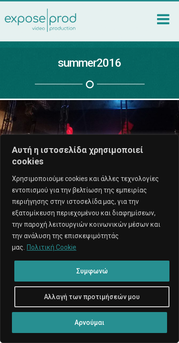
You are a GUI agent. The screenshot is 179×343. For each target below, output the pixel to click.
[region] (89, 238)
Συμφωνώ (92, 271)
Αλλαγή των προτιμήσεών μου (92, 297)
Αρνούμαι (89, 322)
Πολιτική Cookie (51, 247)
